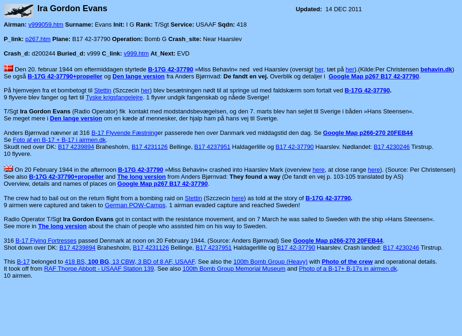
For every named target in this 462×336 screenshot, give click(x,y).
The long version (141, 176)
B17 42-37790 (295, 146)
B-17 (23, 261)
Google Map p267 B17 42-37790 (374, 76)
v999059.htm (45, 24)
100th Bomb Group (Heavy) (270, 261)
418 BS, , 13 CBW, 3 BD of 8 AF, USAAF (130, 261)
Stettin (103, 90)
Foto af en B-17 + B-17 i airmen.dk (59, 139)
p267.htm (37, 38)
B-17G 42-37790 (170, 69)
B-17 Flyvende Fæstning (124, 132)
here (319, 169)
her (319, 69)
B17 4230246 (392, 146)
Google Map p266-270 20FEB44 (368, 132)
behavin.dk (436, 69)
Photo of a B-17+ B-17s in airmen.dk (348, 268)
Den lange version (138, 76)
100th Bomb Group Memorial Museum (233, 268)
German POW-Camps (135, 205)
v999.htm (136, 53)
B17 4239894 (76, 146)
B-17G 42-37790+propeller (65, 76)
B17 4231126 (150, 146)
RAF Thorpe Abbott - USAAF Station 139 (99, 268)
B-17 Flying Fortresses (46, 240)
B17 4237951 (212, 146)
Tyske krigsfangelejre (114, 97)
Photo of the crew (347, 261)
